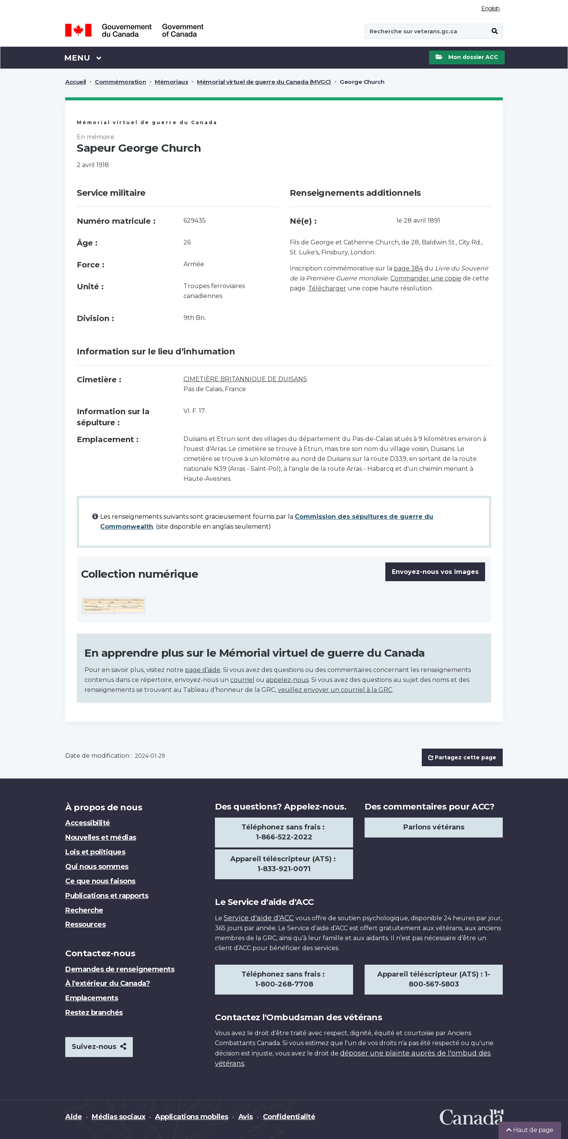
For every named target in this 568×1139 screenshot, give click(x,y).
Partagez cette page (462, 757)
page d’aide (202, 670)
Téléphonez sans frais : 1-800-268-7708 (284, 979)
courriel (242, 679)
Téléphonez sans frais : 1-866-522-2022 (284, 832)
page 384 (408, 268)
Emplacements (91, 998)
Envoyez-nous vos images (435, 571)
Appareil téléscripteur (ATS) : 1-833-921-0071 (284, 864)
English (490, 8)
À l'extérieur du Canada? (107, 983)
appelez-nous (287, 679)
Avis (245, 1117)
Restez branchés (94, 1012)
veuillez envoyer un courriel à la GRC (335, 689)
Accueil (75, 81)
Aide (73, 1117)
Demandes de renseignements (120, 969)
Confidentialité (289, 1117)
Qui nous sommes (97, 866)
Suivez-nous (99, 1046)
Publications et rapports (106, 896)
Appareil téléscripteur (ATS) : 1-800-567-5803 (433, 979)
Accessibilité (87, 823)
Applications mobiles (191, 1117)
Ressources (85, 924)
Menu (83, 57)
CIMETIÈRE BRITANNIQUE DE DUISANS (245, 379)
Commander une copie (425, 278)
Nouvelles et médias (100, 837)
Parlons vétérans (433, 827)
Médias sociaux (118, 1117)
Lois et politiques (95, 852)
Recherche (84, 910)
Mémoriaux (171, 81)
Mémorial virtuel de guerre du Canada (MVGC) (264, 81)
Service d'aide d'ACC (259, 918)
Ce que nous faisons (100, 881)
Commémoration (120, 81)
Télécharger (327, 288)
